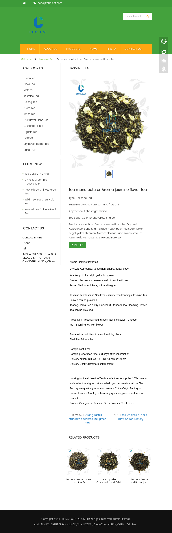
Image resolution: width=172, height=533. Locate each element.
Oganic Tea (30, 132)
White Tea (29, 114)
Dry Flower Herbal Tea (36, 144)
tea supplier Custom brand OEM (109, 481)
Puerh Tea (29, 108)
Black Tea (29, 84)
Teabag (28, 138)
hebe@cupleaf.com (50, 3)
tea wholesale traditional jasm (139, 481)
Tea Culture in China (37, 174)
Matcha (28, 90)
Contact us (133, 48)
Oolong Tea (30, 102)
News (94, 48)
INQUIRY (77, 245)
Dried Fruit (29, 150)
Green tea (29, 78)
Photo (111, 48)
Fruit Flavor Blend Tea (36, 120)
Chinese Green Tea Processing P (36, 182)
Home (31, 48)
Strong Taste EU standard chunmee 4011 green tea (87, 419)
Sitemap (126, 519)
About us (50, 48)
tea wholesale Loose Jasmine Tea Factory (132, 417)
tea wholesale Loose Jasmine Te (78, 481)
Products (73, 48)
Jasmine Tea (46, 59)
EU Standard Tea (33, 126)
